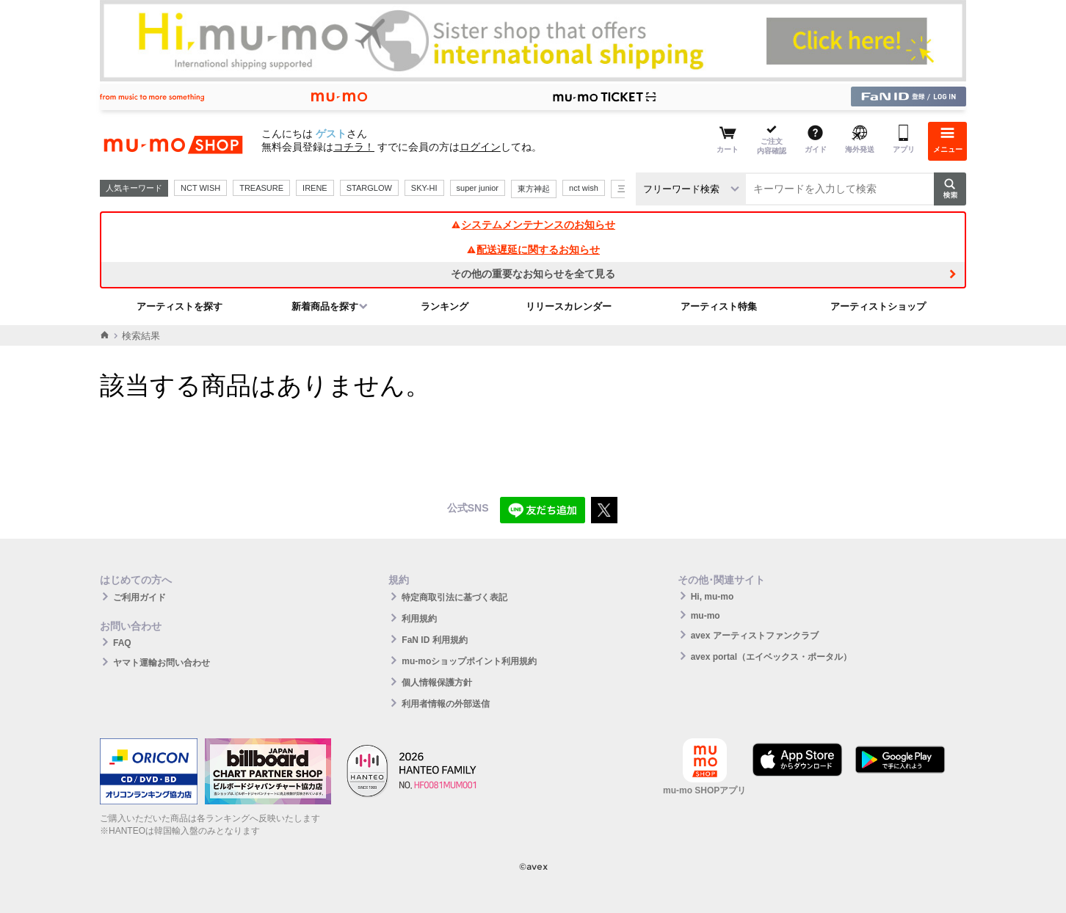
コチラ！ (353, 147)
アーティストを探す (179, 306)
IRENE (314, 187)
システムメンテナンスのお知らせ (533, 224)
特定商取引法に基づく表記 (454, 597)
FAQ (122, 643)
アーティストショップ (878, 306)
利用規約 (419, 619)
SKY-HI (424, 187)
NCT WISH (200, 187)
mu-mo (705, 616)
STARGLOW (369, 187)
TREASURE (261, 187)
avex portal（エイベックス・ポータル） (771, 657)
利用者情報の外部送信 (446, 704)
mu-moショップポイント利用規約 (469, 661)
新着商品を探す (324, 306)
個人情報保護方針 (437, 682)
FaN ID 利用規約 (434, 640)
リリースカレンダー (569, 306)
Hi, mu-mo (712, 597)
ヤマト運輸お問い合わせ (161, 663)
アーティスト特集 (719, 306)
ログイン (480, 147)
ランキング (444, 306)
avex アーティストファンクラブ (755, 635)
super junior (477, 187)
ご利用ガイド (139, 597)
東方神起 (534, 188)
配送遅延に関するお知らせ (533, 249)
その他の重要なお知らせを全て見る (533, 274)
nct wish (583, 187)
